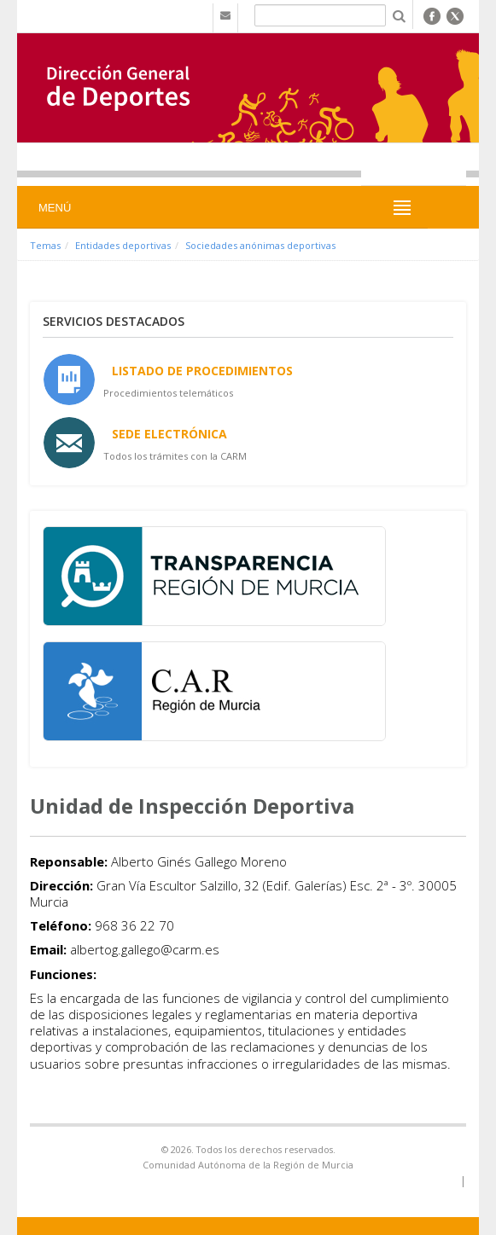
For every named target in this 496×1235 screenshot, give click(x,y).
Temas (45, 245)
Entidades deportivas (123, 245)
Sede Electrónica (169, 434)
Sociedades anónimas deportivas (260, 245)
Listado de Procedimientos (202, 370)
